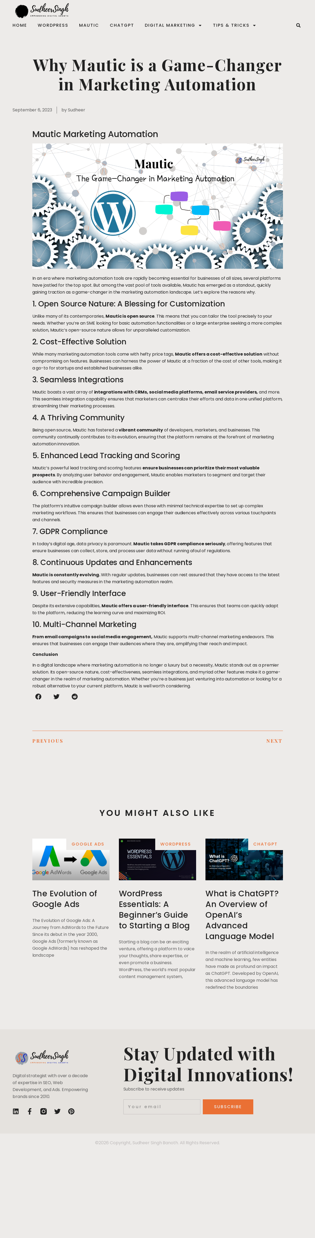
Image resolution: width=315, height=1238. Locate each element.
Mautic (89, 25)
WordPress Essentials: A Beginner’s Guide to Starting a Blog (154, 909)
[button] (298, 25)
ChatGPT (122, 25)
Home (20, 25)
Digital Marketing (173, 25)
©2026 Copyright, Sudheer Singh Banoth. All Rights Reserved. (157, 1143)
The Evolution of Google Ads (64, 899)
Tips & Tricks (234, 25)
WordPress (53, 25)
